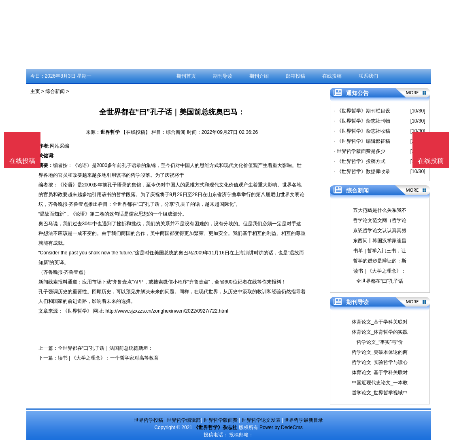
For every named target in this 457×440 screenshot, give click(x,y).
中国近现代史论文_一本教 (380, 382)
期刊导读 (222, 76)
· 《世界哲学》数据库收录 (362, 171)
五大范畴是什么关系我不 (379, 210)
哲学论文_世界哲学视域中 (380, 393)
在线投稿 (332, 76)
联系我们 (368, 76)
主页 (35, 91)
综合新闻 (55, 91)
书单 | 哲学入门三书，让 (379, 251)
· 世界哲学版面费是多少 (360, 151)
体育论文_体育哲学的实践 (380, 332)
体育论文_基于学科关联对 (380, 322)
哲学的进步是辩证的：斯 (379, 261)
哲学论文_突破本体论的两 (380, 352)
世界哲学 (110, 132)
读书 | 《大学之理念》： (379, 271)
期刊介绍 (259, 76)
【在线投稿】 (135, 132)
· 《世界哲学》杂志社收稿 (362, 131)
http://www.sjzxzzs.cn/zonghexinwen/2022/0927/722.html (167, 311)
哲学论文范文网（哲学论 (379, 220)
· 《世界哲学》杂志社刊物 (362, 121)
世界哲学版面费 (221, 420)
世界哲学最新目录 (303, 420)
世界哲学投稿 (148, 420)
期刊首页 (186, 76)
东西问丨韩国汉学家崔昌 (379, 240)
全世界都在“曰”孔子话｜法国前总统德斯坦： (105, 348)
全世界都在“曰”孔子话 (379, 281)
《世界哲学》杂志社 (215, 427)
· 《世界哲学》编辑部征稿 (362, 141)
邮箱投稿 (295, 76)
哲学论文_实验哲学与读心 (380, 362)
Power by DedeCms (281, 427)
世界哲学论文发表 (261, 420)
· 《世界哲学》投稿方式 (360, 161)
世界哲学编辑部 (184, 420)
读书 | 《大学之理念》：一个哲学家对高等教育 (108, 358)
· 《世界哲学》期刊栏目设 (362, 111)
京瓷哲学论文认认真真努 (379, 230)
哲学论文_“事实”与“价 (380, 342)
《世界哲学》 (77, 311)
